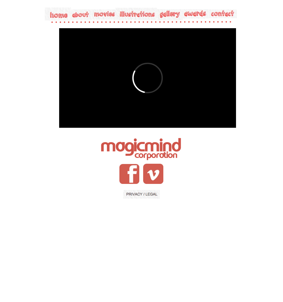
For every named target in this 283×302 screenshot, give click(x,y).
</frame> (147, 78)
